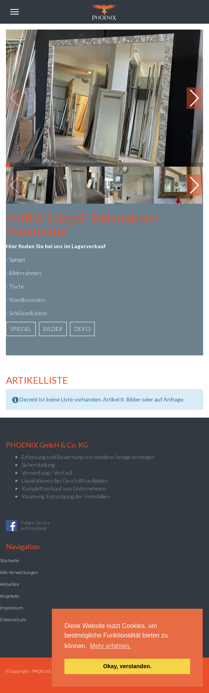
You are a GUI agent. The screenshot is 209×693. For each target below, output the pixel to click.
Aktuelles (9, 584)
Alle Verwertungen (19, 572)
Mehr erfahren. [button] (110, 646)
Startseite (9, 560)
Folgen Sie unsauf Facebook (35, 525)
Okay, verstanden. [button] (127, 666)
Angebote (9, 596)
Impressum (11, 608)
